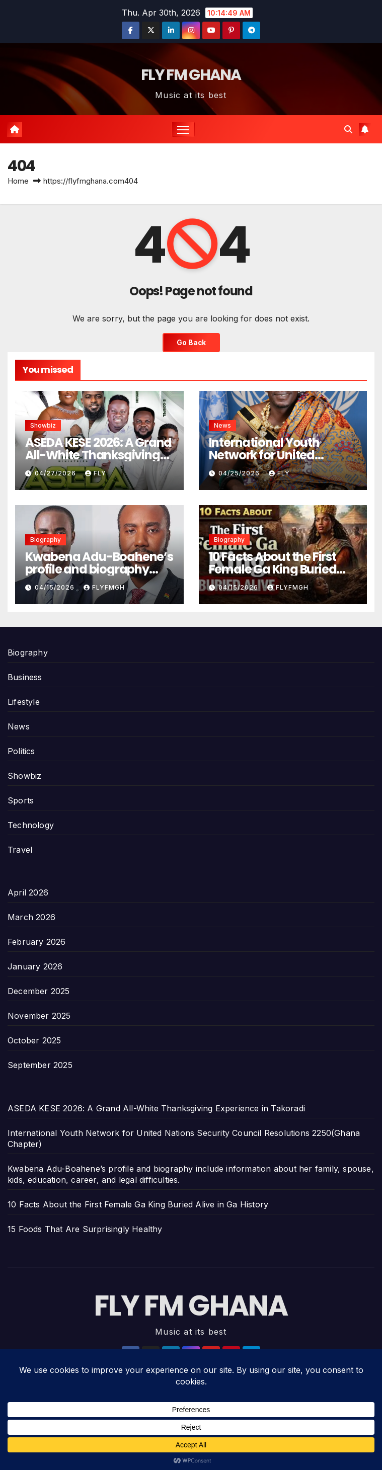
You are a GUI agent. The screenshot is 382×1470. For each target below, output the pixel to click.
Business (25, 677)
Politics (21, 751)
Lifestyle (24, 702)
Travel (20, 850)
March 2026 (31, 917)
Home (18, 181)
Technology (31, 825)
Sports (21, 800)
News (222, 425)
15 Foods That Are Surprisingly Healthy (85, 1229)
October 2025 (34, 1040)
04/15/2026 (56, 587)
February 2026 (37, 942)
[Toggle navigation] (183, 129)
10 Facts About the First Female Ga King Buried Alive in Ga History (273, 569)
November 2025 (39, 1016)
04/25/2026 (240, 473)
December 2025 (39, 991)
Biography (45, 539)
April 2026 (28, 892)
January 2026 (35, 966)
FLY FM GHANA (191, 75)
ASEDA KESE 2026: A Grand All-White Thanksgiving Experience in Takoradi (98, 455)
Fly (95, 473)
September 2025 (40, 1065)
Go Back (191, 343)
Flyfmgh (104, 587)
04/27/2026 (56, 473)
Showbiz (43, 425)
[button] (348, 129)
